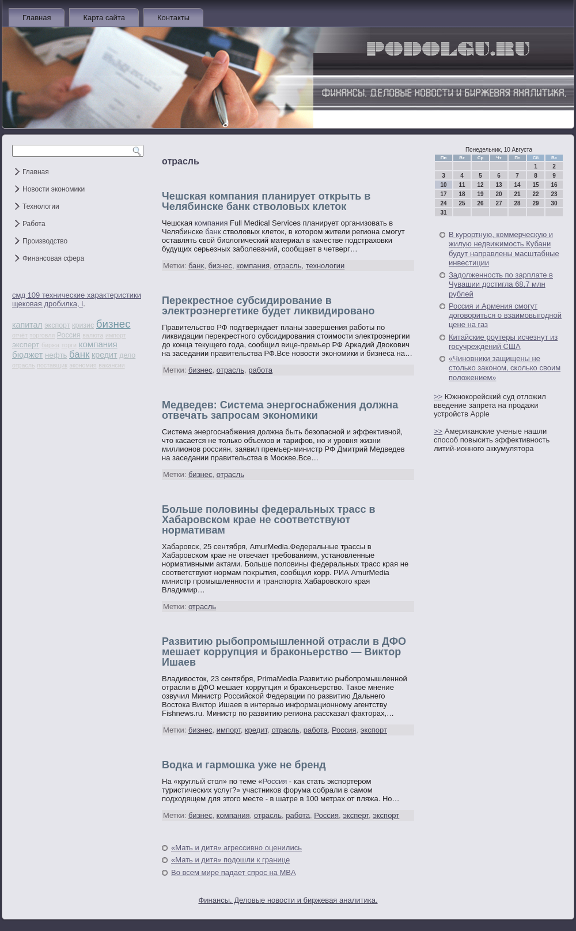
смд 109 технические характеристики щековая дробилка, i (76, 299)
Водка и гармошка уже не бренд (244, 765)
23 (554, 194)
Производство (44, 241)
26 (480, 203)
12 (480, 185)
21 (517, 194)
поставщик (52, 365)
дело (127, 355)
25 (461, 203)
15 (535, 185)
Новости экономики (53, 189)
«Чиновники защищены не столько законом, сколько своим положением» (504, 368)
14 (517, 185)
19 (480, 194)
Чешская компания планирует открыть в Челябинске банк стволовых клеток (266, 201)
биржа (50, 344)
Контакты (173, 17)
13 (498, 185)
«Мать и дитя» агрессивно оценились (236, 847)
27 (498, 203)
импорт (115, 335)
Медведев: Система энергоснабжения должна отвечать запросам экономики (280, 410)
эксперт (25, 344)
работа (260, 370)
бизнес (113, 324)
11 (461, 185)
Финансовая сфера (53, 258)
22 (535, 194)
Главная (36, 17)
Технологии (40, 206)
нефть (56, 355)
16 (554, 185)
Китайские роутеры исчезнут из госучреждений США (503, 342)
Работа (34, 224)
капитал (27, 324)
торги (69, 344)
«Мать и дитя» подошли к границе (230, 859)
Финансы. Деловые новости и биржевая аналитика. (287, 900)
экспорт (57, 325)
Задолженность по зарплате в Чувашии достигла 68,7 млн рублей (501, 284)
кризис (83, 325)
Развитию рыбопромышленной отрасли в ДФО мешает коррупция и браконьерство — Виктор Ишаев (284, 652)
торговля (42, 335)
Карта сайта (103, 17)
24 (443, 203)
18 (461, 194)
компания (98, 344)
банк (79, 354)
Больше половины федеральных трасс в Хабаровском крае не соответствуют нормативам (269, 520)
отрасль (23, 365)
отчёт (20, 335)
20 (498, 194)
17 (443, 194)
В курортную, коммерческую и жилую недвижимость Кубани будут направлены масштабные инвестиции (504, 248)
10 (443, 185)
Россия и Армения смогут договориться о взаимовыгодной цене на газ (505, 315)
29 (535, 203)
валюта (92, 335)
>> (438, 396)
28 (517, 203)
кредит (104, 354)
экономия (83, 365)
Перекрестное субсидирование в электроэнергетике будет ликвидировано (268, 306)
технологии (325, 265)
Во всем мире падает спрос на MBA (233, 872)
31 (443, 212)
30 (554, 203)
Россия (69, 335)
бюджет (27, 354)
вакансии (111, 365)
